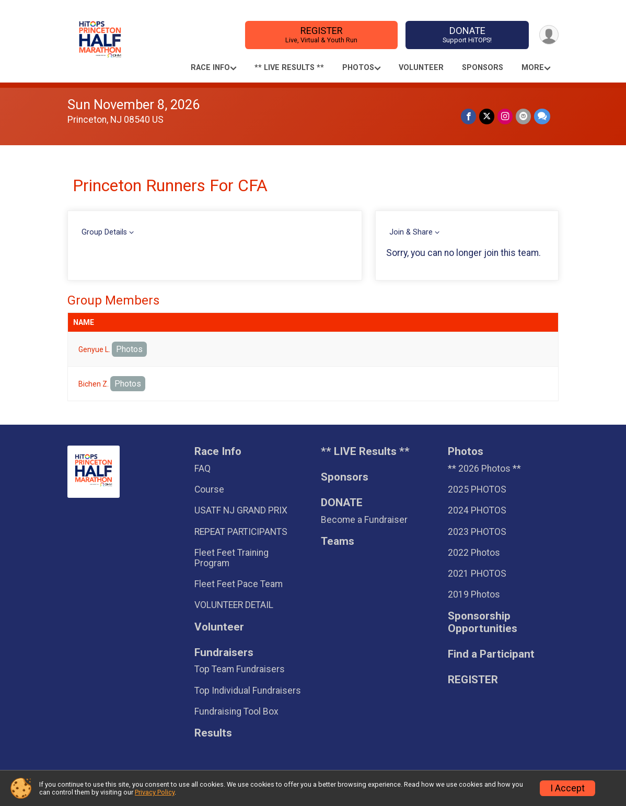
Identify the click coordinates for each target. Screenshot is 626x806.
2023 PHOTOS (477, 532)
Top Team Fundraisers (239, 669)
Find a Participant (491, 654)
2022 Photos (474, 552)
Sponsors (482, 67)
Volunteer (421, 67)
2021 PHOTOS (477, 573)
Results (213, 733)
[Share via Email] (523, 116)
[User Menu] (549, 34)
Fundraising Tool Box (236, 711)
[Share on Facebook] (468, 116)
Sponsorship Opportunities (482, 622)
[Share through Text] (542, 116)
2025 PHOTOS (477, 489)
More (532, 67)
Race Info (210, 67)
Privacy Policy (155, 792)
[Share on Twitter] (486, 116)
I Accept (567, 788)
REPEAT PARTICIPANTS (240, 532)
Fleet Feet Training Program (231, 557)
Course (209, 489)
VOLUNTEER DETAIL (233, 605)
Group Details (104, 232)
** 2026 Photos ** (484, 468)
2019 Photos (474, 594)
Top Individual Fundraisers (247, 690)
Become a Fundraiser (364, 520)
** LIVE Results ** (289, 67)
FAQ (202, 468)
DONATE (467, 34)
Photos (358, 67)
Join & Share (411, 232)
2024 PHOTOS (477, 510)
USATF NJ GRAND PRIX (240, 510)
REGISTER (321, 34)
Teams (337, 541)
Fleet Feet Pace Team (238, 584)
